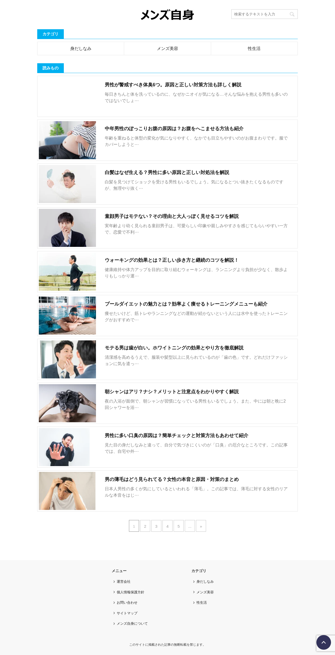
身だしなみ (80, 48)
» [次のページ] (201, 526)
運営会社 (124, 582)
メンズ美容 (167, 48)
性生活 (254, 48)
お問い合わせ (127, 603)
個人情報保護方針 (130, 592)
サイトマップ (127, 613)
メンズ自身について (132, 624)
